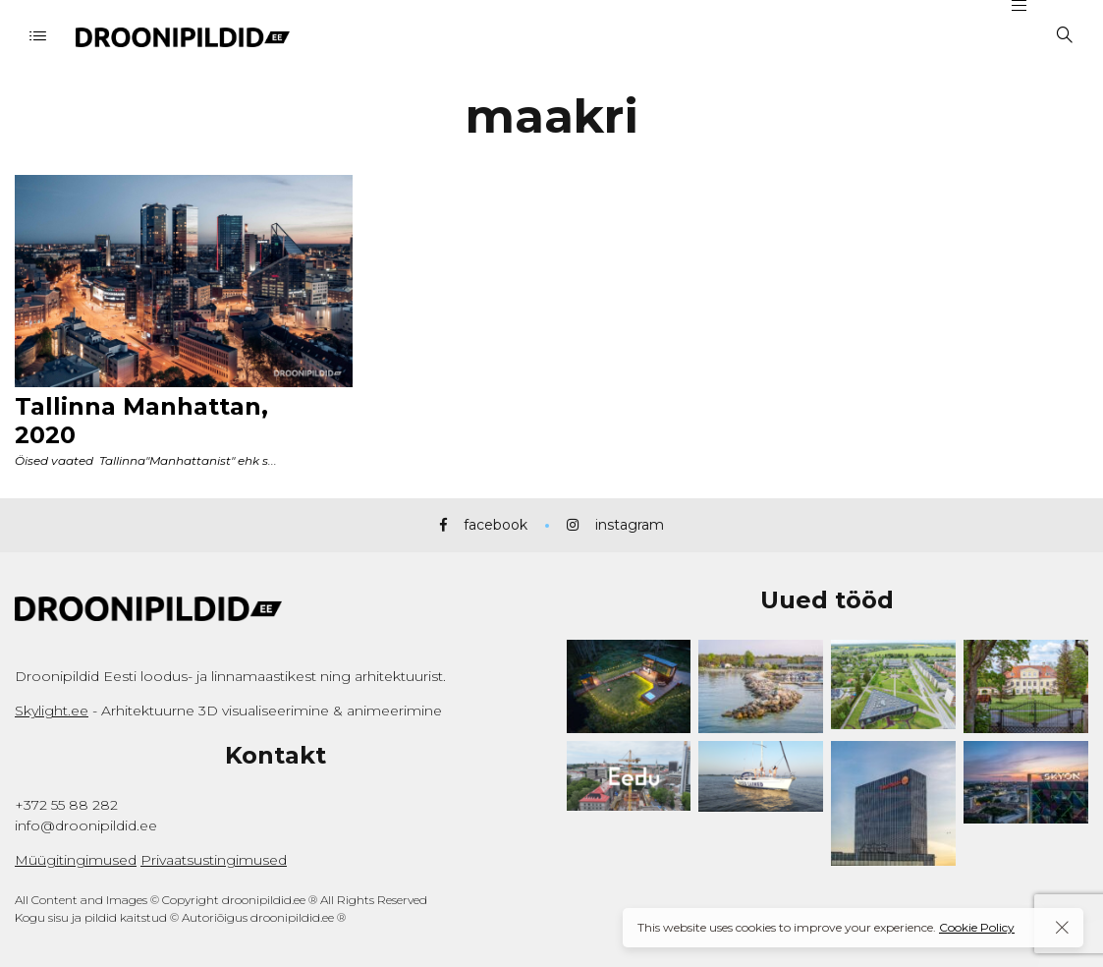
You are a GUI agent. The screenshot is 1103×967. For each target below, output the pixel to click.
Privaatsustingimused (213, 860)
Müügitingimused (76, 860)
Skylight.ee (51, 710)
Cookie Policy (977, 927)
